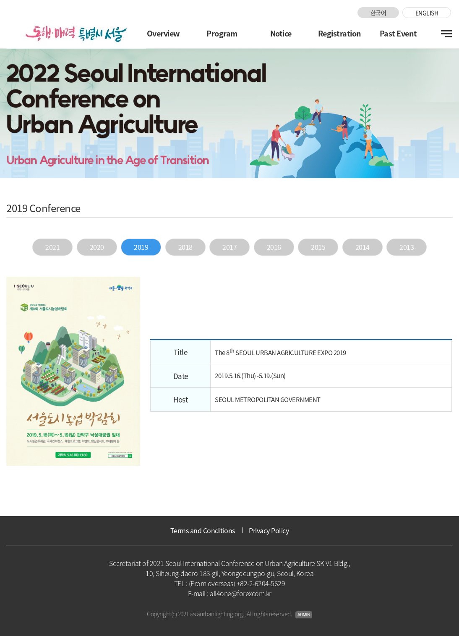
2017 (229, 247)
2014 (362, 247)
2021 (52, 247)
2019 (141, 247)
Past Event (398, 33)
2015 (318, 247)
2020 (97, 247)
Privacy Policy (269, 530)
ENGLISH (426, 12)
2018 (185, 247)
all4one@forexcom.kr (240, 593)
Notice (281, 33)
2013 (406, 247)
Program (221, 33)
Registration (339, 33)
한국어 (378, 12)
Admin (303, 615)
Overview (163, 33)
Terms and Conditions (202, 530)
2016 (274, 247)
